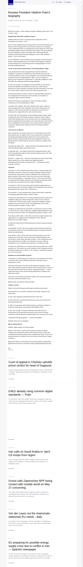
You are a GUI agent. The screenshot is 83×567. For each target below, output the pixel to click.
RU (53, 2)
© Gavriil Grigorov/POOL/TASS (14, 26)
